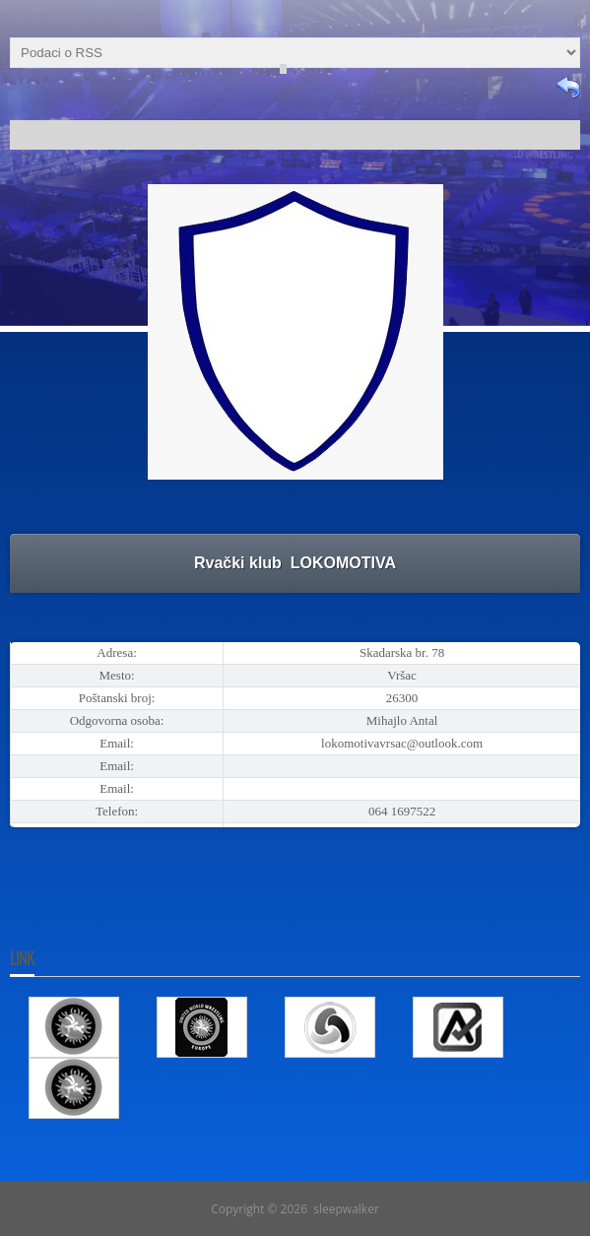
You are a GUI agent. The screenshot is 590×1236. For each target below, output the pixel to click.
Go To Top (295, 1173)
